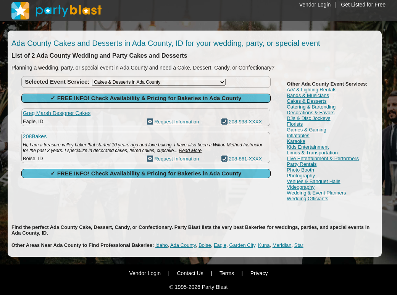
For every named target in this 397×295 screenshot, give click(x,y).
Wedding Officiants (307, 198)
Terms (226, 273)
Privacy (259, 273)
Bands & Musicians (308, 95)
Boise (204, 245)
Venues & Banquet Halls (313, 181)
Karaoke (296, 141)
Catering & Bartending (311, 107)
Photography (301, 175)
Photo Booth (300, 170)
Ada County (183, 245)
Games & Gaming (306, 130)
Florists (295, 124)
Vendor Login (315, 5)
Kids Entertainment (308, 147)
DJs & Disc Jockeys (308, 118)
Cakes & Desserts (306, 101)
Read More (190, 150)
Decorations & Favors (310, 112)
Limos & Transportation (312, 153)
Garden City (242, 245)
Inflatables (298, 135)
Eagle (220, 245)
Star (298, 245)
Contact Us (190, 273)
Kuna (264, 245)
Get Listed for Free (363, 5)
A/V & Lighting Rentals (311, 89)
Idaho (161, 245)
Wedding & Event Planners (316, 193)
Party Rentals (301, 164)
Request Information (176, 122)
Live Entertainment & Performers (323, 158)
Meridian (282, 245)
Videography (301, 187)
